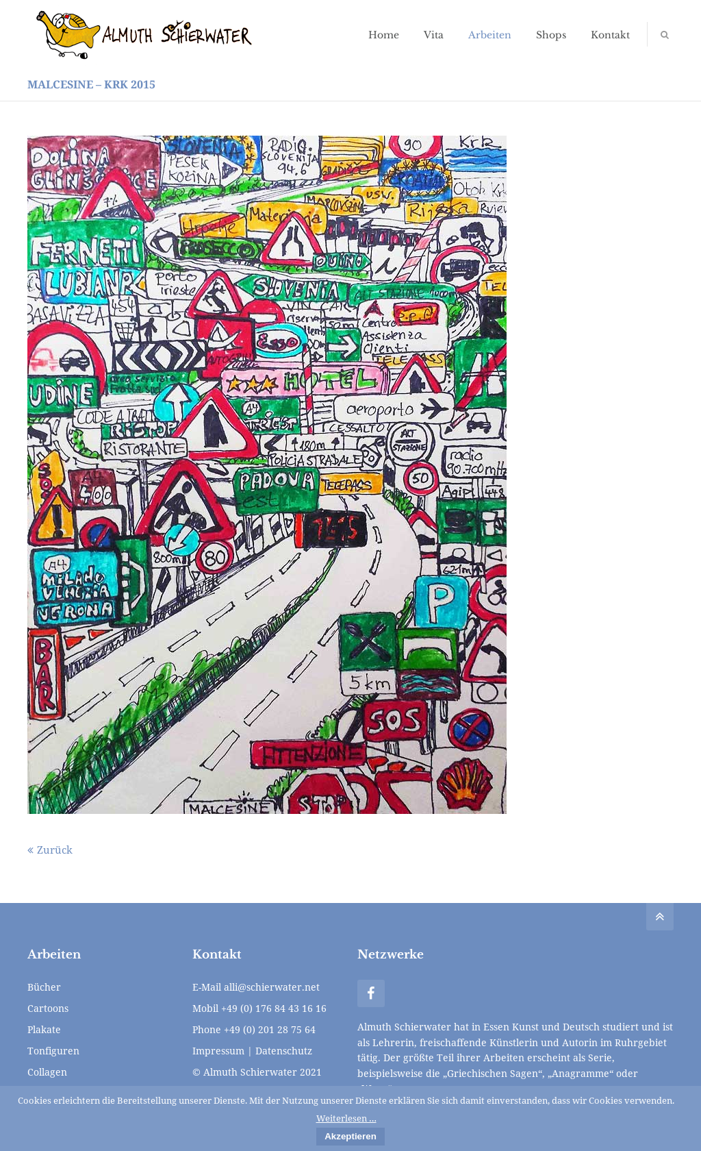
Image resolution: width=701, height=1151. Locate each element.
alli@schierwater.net (272, 986)
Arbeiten (489, 35)
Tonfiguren (53, 1050)
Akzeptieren (350, 1136)
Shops (551, 35)
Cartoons (47, 1008)
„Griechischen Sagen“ (492, 1073)
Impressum (218, 1050)
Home (383, 35)
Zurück (55, 849)
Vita (434, 35)
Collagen (47, 1071)
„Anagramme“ (580, 1073)
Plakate (44, 1029)
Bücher (44, 986)
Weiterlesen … (346, 1118)
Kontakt (610, 35)
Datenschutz (283, 1050)
